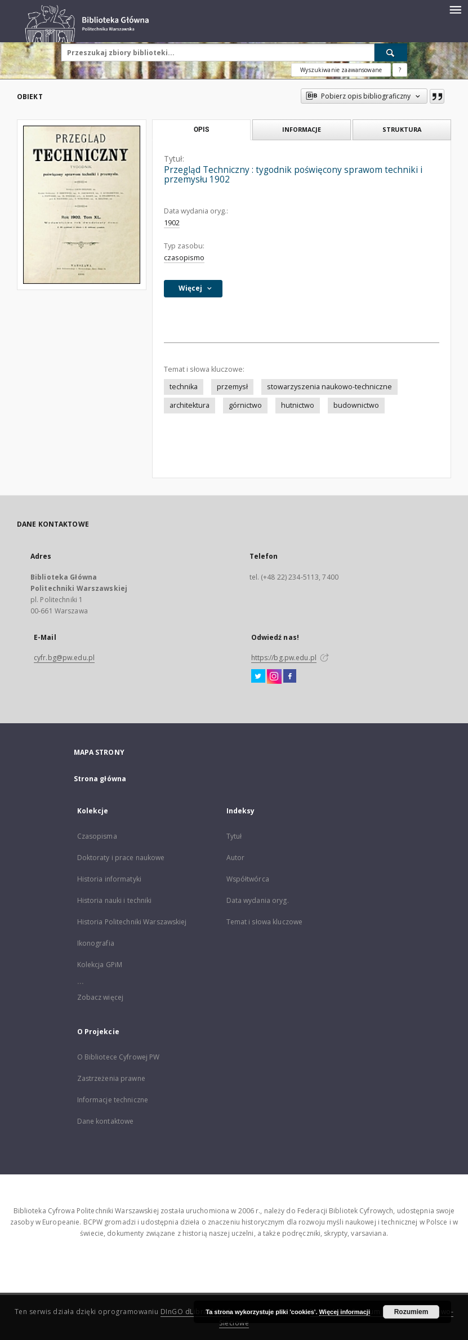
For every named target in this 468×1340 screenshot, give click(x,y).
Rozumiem (411, 1312)
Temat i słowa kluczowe (264, 922)
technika (184, 386)
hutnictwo (297, 405)
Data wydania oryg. (257, 900)
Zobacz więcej (100, 997)
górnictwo (245, 405)
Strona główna (100, 778)
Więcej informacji (344, 1311)
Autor (235, 857)
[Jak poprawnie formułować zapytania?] (400, 70)
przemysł (232, 386)
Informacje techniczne (113, 1100)
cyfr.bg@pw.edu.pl (64, 657)
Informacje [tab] (301, 129)
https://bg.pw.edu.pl (284, 657)
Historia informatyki (109, 879)
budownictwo (356, 405)
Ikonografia (95, 943)
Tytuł (234, 836)
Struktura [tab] (401, 129)
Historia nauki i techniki (114, 900)
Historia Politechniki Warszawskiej (132, 922)
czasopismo (184, 257)
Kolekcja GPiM (100, 964)
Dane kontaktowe (105, 1121)
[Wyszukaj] (391, 52)
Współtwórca (247, 879)
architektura (190, 405)
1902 (172, 223)
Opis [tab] (201, 129)
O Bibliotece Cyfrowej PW (118, 1057)
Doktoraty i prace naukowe (121, 857)
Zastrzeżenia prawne (111, 1078)
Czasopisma (97, 836)
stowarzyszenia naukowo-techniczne (329, 386)
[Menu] (455, 9)
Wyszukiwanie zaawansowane (341, 70)
